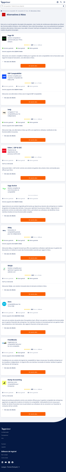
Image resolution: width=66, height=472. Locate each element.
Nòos (27, 11)
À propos (3, 444)
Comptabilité (21, 11)
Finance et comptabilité (9, 11)
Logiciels (3, 447)
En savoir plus (33, 66)
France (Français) (13, 467)
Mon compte (4, 454)
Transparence (4, 435)
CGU (2, 438)
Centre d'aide (4, 458)
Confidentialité (5, 432)
